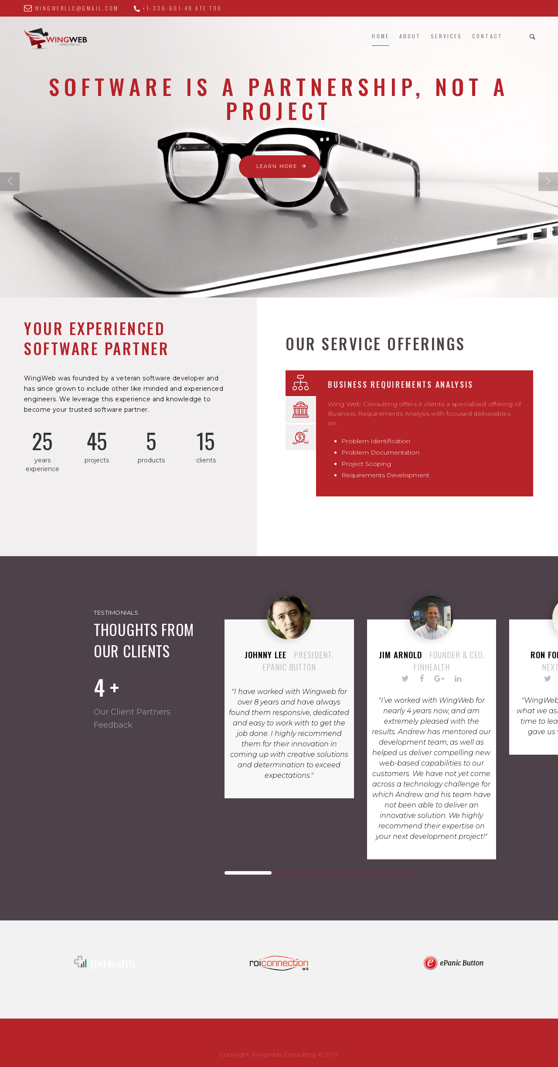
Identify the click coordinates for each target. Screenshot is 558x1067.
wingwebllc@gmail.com (71, 8)
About (410, 36)
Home (380, 36)
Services (446, 36)
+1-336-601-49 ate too (172, 8)
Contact (487, 36)
